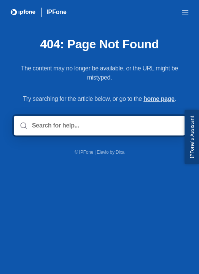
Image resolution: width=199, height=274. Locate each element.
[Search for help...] (105, 125)
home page (159, 99)
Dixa (120, 152)
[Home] (23, 12)
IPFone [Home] (56, 12)
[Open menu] (185, 12)
